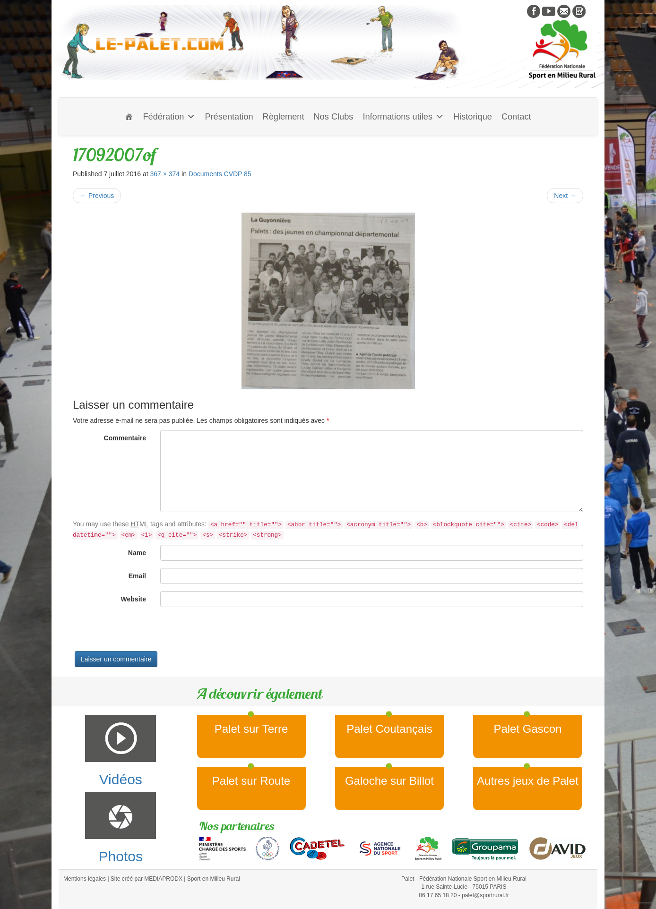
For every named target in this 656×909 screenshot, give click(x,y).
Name (137, 553)
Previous (97, 195)
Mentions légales (84, 878)
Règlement (283, 116)
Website (133, 599)
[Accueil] (129, 117)
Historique (472, 116)
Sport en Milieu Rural (213, 878)
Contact (516, 116)
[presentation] (144, 632)
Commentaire (125, 438)
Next (565, 195)
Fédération (169, 117)
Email (137, 576)
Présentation (229, 116)
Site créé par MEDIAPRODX (146, 878)
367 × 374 (165, 174)
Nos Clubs (333, 116)
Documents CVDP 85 (220, 174)
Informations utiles (403, 117)
